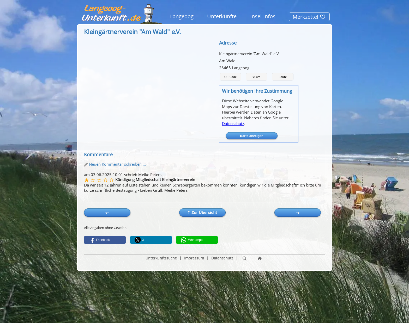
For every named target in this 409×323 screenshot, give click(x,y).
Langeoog (182, 16)
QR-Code (230, 77)
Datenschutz (233, 123)
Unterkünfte (222, 16)
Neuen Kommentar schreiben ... (117, 164)
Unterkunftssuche (161, 258)
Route (283, 77)
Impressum (194, 258)
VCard (256, 77)
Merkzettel (309, 16)
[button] (105, 240)
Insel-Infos (262, 16)
